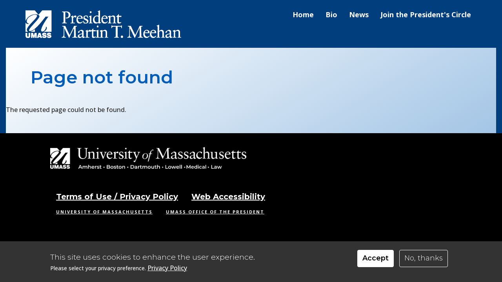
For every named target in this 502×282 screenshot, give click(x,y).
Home (303, 14)
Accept (375, 259)
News (359, 14)
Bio (331, 14)
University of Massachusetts (104, 212)
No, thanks (423, 259)
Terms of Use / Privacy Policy (117, 196)
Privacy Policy (167, 269)
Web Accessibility (228, 196)
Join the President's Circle (425, 14)
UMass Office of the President (215, 212)
